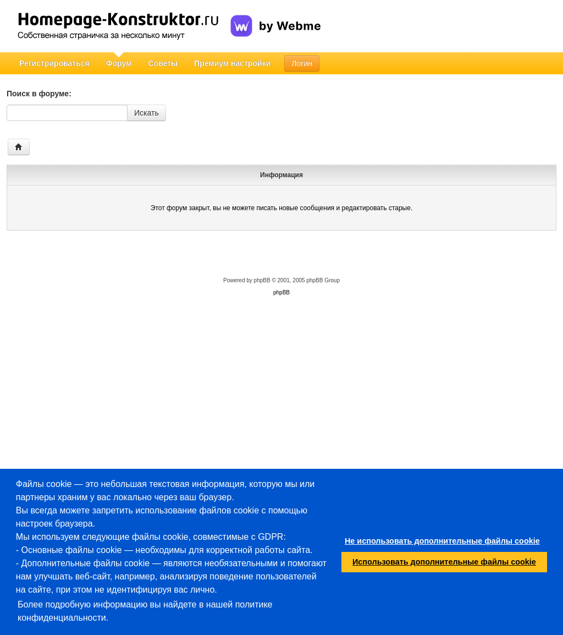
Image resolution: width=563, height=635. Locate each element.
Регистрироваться (54, 63)
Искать (146, 112)
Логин (301, 63)
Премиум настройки (232, 63)
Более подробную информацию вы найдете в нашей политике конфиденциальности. (145, 611)
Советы (163, 63)
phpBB (262, 280)
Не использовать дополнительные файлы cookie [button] (442, 541)
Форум (119, 63)
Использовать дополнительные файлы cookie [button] (444, 561)
